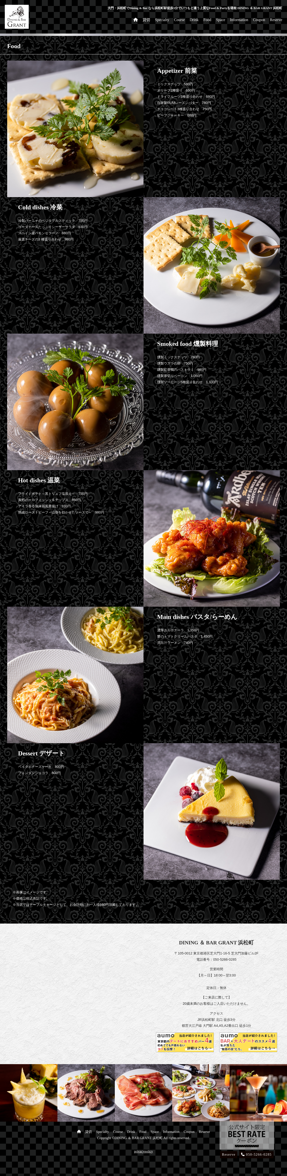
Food (207, 20)
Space (220, 20)
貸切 (146, 20)
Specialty (162, 20)
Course (179, 20)
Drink (194, 20)
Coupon (259, 20)
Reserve (276, 20)
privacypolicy (143, 1151)
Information (239, 20)
